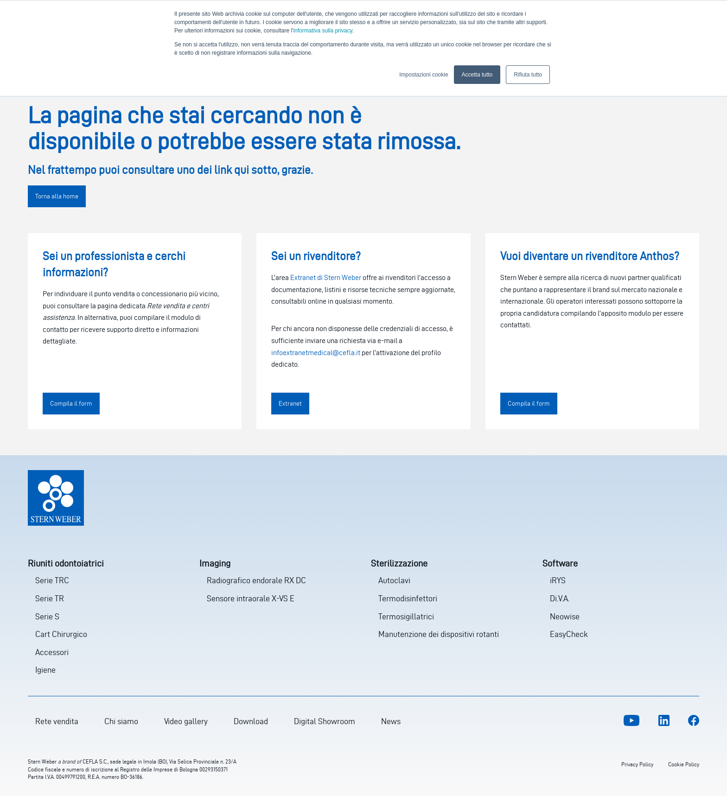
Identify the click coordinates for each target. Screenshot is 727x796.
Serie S (47, 616)
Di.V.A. (559, 598)
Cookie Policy (683, 764)
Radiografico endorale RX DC (256, 580)
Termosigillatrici (406, 616)
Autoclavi (394, 580)
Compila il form (71, 403)
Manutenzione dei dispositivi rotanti (438, 634)
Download (251, 721)
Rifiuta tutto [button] (528, 74)
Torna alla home (56, 196)
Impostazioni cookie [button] (423, 74)
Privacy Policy (637, 764)
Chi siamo (121, 721)
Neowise (565, 616)
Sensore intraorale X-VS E (250, 598)
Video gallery (186, 721)
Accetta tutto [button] (477, 74)
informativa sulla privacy (322, 30)
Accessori (52, 652)
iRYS (558, 580)
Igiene (45, 669)
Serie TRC (52, 580)
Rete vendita (56, 721)
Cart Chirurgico (61, 634)
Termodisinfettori (407, 598)
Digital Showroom (324, 721)
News (391, 721)
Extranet (290, 403)
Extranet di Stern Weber (325, 277)
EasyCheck (569, 634)
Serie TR (49, 598)
